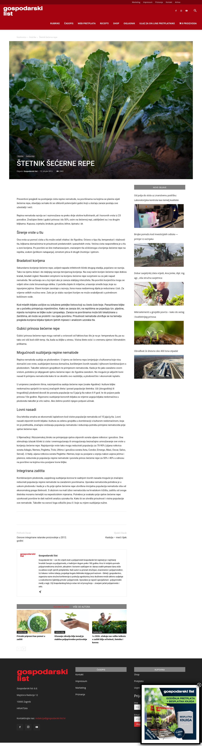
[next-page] (24, 649)
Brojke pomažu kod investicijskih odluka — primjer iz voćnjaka (156, 236)
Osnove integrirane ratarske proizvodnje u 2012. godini (42, 539)
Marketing (136, 2)
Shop (116, 23)
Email (137, 714)
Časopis (68, 23)
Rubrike (55, 23)
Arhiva (177, 2)
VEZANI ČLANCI (61, 607)
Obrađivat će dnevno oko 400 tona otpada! (156, 350)
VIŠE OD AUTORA (81, 607)
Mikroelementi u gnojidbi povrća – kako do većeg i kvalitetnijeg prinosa (159, 314)
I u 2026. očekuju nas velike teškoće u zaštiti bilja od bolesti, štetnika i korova (109, 639)
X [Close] (199, 685)
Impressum (147, 2)
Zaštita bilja (30, 156)
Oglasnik (129, 23)
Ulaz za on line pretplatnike (157, 23)
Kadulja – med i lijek (116, 537)
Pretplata (139, 681)
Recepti (104, 23)
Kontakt (169, 2)
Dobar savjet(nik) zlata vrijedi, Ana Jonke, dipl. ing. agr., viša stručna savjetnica (159, 275)
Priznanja (159, 2)
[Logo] (23, 10)
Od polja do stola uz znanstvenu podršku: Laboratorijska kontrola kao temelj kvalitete (156, 198)
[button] (195, 10)
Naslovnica (21, 37)
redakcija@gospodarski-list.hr (50, 718)
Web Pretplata (87, 23)
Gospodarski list (31, 171)
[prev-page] (19, 649)
